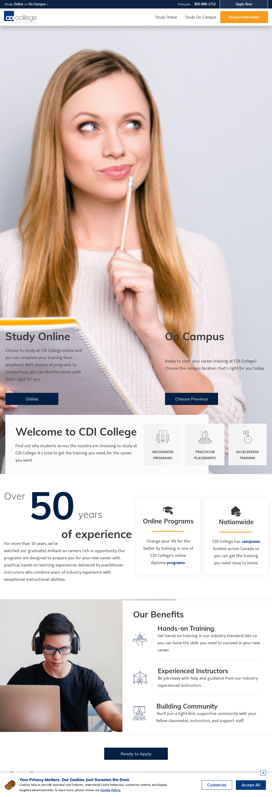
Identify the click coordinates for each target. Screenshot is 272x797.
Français (184, 4)
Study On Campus (200, 17)
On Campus (37, 4)
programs (176, 562)
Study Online (166, 17)
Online (18, 4)
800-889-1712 (205, 4)
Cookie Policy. (110, 790)
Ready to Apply (136, 753)
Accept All (250, 785)
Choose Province (191, 399)
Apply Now (244, 4)
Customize (217, 785)
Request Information (244, 17)
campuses (251, 541)
